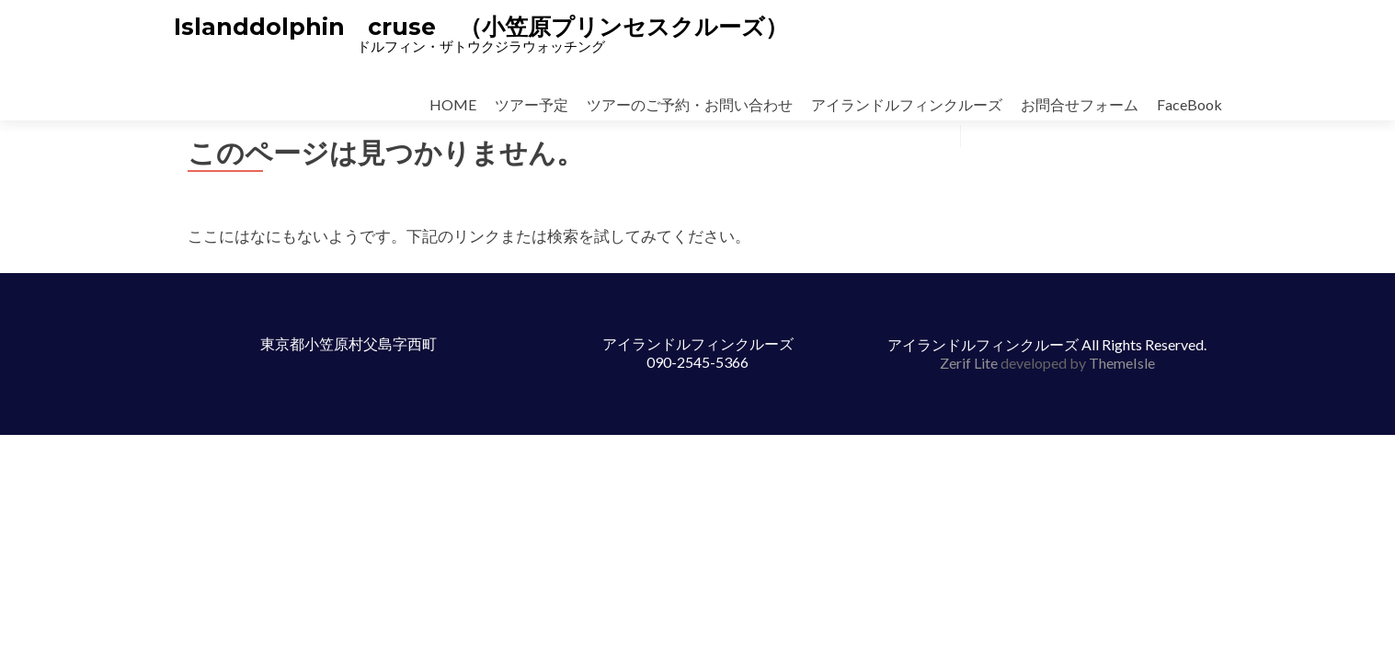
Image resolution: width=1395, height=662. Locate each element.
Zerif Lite (970, 362)
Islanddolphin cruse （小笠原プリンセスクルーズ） (481, 26)
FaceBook (1189, 104)
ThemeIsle (1122, 362)
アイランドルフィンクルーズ (906, 104)
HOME (452, 104)
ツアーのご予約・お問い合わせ (690, 104)
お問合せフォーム (1079, 104)
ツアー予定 (531, 104)
